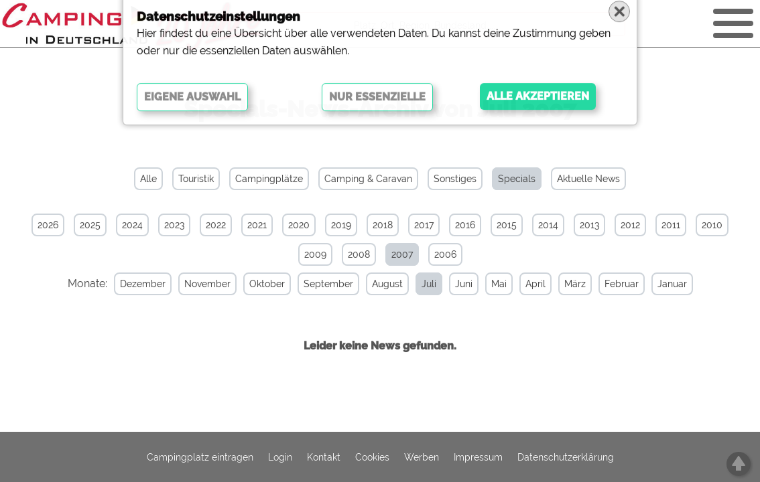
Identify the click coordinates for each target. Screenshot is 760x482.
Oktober (257, 283)
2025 (90, 225)
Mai (489, 283)
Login (280, 457)
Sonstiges (455, 178)
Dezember (133, 283)
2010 (712, 225)
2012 (630, 225)
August (378, 283)
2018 (383, 225)
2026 (48, 225)
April (526, 283)
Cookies (372, 457)
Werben (421, 457)
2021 (257, 225)
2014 (548, 225)
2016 (465, 225)
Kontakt (323, 457)
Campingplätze (269, 178)
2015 (507, 225)
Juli (419, 283)
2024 (132, 225)
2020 (299, 225)
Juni (454, 283)
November (198, 283)
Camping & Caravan (368, 178)
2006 (445, 254)
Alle (148, 178)
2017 (424, 225)
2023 (174, 225)
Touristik (196, 178)
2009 (315, 254)
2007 (402, 254)
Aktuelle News (588, 178)
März (565, 283)
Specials (516, 178)
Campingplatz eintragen (200, 457)
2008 (359, 254)
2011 (670, 225)
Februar (612, 283)
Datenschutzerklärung (565, 457)
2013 (589, 225)
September (319, 283)
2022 (216, 225)
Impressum (478, 457)
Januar (663, 283)
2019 (341, 225)
